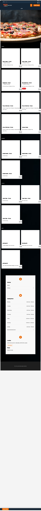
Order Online (36, 5)
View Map (10, 345)
